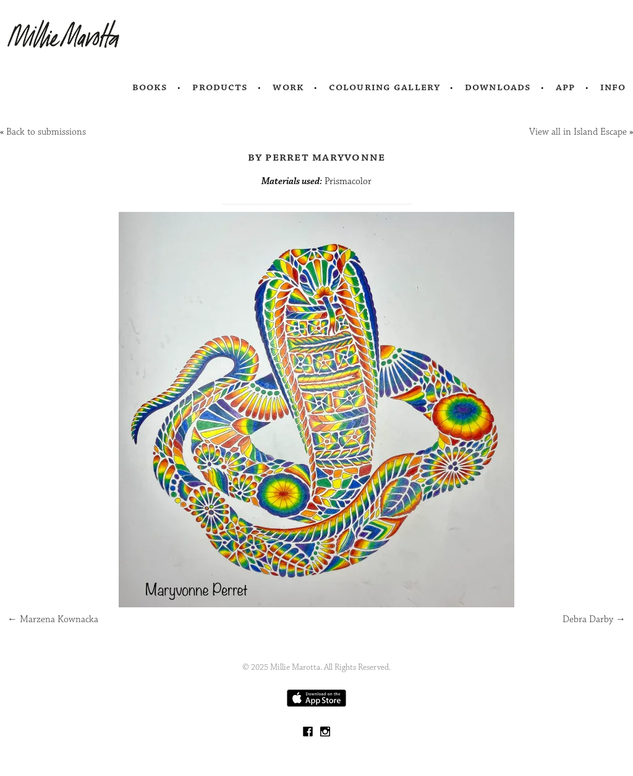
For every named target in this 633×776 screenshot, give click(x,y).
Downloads (498, 87)
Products (220, 87)
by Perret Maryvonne (317, 157)
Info (613, 87)
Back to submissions (46, 132)
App (565, 87)
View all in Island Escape (578, 132)
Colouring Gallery (384, 87)
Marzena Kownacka (52, 619)
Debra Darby (594, 619)
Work (288, 87)
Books (150, 87)
